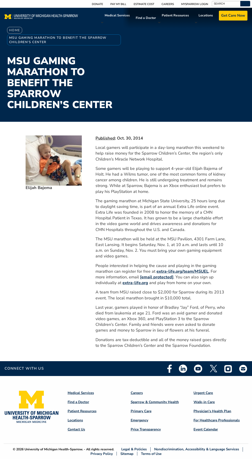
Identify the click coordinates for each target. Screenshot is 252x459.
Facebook (169, 369)
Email (243, 368)
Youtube (198, 369)
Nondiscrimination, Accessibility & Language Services (196, 449)
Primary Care (141, 411)
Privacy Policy (101, 454)
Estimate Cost (144, 4)
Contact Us (76, 429)
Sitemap (126, 454)
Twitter (213, 369)
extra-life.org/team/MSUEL (183, 271)
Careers (168, 4)
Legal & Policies (134, 449)
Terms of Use (151, 454)
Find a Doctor (146, 18)
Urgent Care (203, 393)
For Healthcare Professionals (217, 420)
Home (14, 30)
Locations (206, 15)
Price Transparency (146, 429)
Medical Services (117, 15)
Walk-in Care (204, 402)
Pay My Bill (118, 4)
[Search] (226, 3)
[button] (245, 3)
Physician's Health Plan (212, 411)
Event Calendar (206, 429)
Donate (97, 4)
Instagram (228, 369)
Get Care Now (233, 15)
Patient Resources (175, 15)
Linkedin (183, 369)
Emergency (139, 420)
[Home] (41, 18)
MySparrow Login (194, 4)
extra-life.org (135, 282)
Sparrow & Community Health (155, 402)
